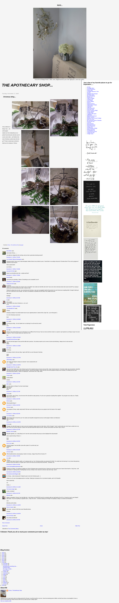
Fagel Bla (89, 107)
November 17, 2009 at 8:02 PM (13, 413)
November (5, 564)
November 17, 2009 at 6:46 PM (13, 405)
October (5, 571)
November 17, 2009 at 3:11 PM (13, 391)
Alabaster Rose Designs (92, 93)
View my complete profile (5, 601)
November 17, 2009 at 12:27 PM (14, 357)
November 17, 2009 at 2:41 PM (13, 381)
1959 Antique (9, 359)
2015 (3, 554)
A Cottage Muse (90, 88)
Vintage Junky (90, 133)
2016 (3, 552)
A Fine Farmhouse (91, 89)
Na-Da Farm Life (90, 121)
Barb (8, 347)
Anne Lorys (9, 443)
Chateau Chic (90, 99)
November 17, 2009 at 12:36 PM (14, 364)
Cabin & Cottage (90, 98)
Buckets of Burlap (91, 96)
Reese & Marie (90, 123)
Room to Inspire (10, 507)
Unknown (9, 407)
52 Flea (88, 87)
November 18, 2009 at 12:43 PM (14, 422)
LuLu (8, 321)
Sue (7, 329)
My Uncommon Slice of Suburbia (94, 120)
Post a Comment (6, 522)
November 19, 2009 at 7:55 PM (13, 455)
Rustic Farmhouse (91, 126)
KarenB (8, 277)
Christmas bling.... (7, 567)
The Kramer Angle (10, 489)
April (4, 579)
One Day (89, 122)
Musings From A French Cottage (94, 118)
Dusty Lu (89, 102)
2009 (3, 562)
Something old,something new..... (10, 566)
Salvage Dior (90, 127)
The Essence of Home (92, 131)
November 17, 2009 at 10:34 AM (13, 327)
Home (41, 525)
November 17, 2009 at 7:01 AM (13, 257)
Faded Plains (90, 106)
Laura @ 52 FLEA (10, 271)
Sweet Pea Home (91, 129)
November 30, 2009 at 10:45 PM (14, 513)
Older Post (77, 525)
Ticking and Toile (10, 283)
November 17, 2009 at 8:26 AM (13, 281)
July (4, 575)
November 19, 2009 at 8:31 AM (13, 449)
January (5, 583)
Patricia (8, 400)
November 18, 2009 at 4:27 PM (13, 429)
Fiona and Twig (90, 109)
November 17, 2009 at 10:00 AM (13, 319)
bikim (8, 384)
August (5, 574)
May (4, 578)
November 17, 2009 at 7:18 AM (13, 269)
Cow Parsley (90, 100)
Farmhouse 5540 (91, 108)
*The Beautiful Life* (11, 308)
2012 (3, 558)
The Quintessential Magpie (12, 473)
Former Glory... (6, 570)
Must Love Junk (90, 119)
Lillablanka (89, 114)
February (5, 582)
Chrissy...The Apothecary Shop (15, 590)
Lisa (7, 458)
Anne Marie (9, 250)
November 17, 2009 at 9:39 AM (13, 306)
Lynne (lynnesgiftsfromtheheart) (13, 466)
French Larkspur (90, 111)
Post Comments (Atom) (13, 528)
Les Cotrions (9, 415)
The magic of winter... (7, 568)
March (4, 581)
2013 (3, 556)
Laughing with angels (91, 113)
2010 (3, 560)
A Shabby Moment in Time (93, 91)
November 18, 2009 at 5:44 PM (13, 441)
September (5, 573)
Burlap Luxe (89, 97)
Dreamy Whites (90, 101)
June (4, 577)
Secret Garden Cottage (92, 128)
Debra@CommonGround (12, 339)
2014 (3, 555)
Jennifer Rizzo (90, 112)
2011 (3, 559)
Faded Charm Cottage (92, 104)
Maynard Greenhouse (92, 116)
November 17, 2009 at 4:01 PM (13, 398)
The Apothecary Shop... (27, 85)
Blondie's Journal (10, 431)
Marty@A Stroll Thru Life (12, 367)
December (5, 563)
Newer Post (4, 525)
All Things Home (90, 94)
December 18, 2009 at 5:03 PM (13, 519)
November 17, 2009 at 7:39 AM (13, 275)
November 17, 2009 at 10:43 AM (13, 337)
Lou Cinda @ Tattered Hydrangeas (14, 259)
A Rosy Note (90, 90)
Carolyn (8, 375)
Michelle (8, 495)
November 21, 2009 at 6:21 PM (13, 493)
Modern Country (90, 117)
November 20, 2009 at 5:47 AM (13, 464)
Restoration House (91, 124)
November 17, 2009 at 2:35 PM (13, 373)
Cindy (8, 393)
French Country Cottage (92, 110)
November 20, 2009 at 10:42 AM (13, 471)
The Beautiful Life (91, 130)
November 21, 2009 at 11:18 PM (14, 505)
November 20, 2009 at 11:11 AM (13, 487)
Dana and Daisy (10, 515)
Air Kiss (89, 92)
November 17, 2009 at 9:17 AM (13, 297)
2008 (3, 585)
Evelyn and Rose (91, 103)
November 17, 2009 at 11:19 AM (13, 345)
